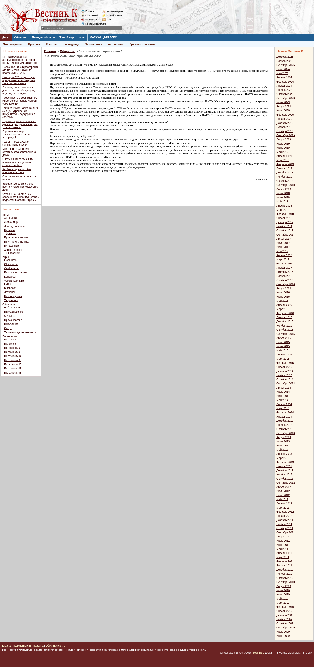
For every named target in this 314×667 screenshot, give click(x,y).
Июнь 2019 (283, 147)
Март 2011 (282, 557)
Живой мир (66, 37)
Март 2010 (282, 602)
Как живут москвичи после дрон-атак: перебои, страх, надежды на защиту (18, 90)
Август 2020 (283, 106)
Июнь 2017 (283, 247)
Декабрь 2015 (284, 321)
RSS (109, 19)
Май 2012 (282, 499)
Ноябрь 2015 (284, 325)
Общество (20, 37)
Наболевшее (12, 307)
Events (8, 283)
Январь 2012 (284, 515)
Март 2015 (282, 358)
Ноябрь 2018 (284, 176)
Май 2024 (282, 73)
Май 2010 (282, 598)
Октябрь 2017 (284, 230)
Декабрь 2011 (284, 520)
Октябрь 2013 (284, 429)
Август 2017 (283, 238)
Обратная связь (55, 645)
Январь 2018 (284, 218)
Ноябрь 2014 (284, 375)
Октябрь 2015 (284, 329)
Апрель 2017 (284, 255)
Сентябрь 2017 (285, 234)
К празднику (71, 44)
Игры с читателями (15, 272)
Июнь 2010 (283, 594)
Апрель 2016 (284, 305)
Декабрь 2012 (284, 470)
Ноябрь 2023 (284, 89)
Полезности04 (12, 356)
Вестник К (258, 652)
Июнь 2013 (283, 445)
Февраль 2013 (285, 462)
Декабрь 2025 (284, 56)
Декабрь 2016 (284, 271)
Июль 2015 (283, 342)
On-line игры (11, 268)
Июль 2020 (283, 110)
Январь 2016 (284, 317)
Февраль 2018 (285, 214)
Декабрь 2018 (284, 172)
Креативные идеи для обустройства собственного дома (19, 152)
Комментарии (115, 11)
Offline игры (11, 264)
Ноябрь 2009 (284, 619)
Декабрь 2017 (284, 222)
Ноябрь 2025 (284, 60)
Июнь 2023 (283, 102)
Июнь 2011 (283, 544)
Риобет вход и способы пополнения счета (16, 171)
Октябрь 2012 (284, 478)
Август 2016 (283, 288)
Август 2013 (283, 437)
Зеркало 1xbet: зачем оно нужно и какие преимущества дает (20, 186)
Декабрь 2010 (284, 569)
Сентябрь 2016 (285, 284)
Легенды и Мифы (43, 37)
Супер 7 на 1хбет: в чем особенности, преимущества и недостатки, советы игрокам (20, 197)
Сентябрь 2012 (285, 482)
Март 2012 (282, 507)
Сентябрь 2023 (285, 98)
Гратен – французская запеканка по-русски (15, 143)
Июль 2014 (283, 391)
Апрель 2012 (284, 503)
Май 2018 (282, 201)
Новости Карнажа (13, 280)
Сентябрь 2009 (285, 627)
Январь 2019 (284, 168)
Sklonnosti (10, 288)
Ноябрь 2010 (284, 573)
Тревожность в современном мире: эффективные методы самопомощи (20, 100)
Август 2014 (283, 387)
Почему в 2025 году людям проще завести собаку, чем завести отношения (18, 80)
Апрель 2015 (284, 354)
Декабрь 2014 (284, 371)
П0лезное (10, 343)
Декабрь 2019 (284, 123)
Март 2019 (282, 160)
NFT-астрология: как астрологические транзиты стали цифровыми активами (19, 59)
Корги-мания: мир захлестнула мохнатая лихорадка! (16, 134)
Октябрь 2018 (284, 180)
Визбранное (114, 15)
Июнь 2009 (283, 635)
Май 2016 (282, 300)
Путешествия (93, 44)
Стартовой (91, 15)
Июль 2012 (283, 491)
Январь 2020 (284, 118)
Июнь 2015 (283, 346)
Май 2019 (282, 151)
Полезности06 (12, 364)
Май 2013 (282, 449)
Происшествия (13, 320)
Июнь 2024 (283, 69)
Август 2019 (283, 139)
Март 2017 (282, 259)
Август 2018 (283, 189)
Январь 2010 (284, 611)
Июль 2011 (283, 540)
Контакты (91, 19)
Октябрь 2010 (284, 577)
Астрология (115, 44)
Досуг (6, 37)
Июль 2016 (283, 292)
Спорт (8, 328)
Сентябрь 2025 (285, 65)
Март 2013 (282, 458)
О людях (9, 315)
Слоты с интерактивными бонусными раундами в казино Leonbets (17, 162)
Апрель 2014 (284, 404)
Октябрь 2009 (284, 623)
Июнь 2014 (283, 396)
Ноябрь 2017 (284, 226)
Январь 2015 (284, 367)
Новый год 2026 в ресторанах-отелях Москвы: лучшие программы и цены (20, 70)
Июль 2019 (283, 143)
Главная (90, 11)
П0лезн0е (10, 339)
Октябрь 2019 (284, 131)
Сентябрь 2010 (285, 582)
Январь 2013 (284, 466)
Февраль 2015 (285, 362)
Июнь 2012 (283, 495)
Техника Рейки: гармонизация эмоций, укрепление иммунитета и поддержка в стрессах (20, 112)
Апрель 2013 (284, 453)
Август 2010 (283, 586)
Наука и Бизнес (13, 311)
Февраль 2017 (285, 263)
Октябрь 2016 (284, 280)
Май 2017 (282, 251)
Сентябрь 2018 (285, 185)
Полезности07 (12, 368)
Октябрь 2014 (284, 379)
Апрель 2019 (284, 156)
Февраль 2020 (285, 114)
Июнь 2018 (283, 197)
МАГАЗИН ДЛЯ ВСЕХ (103, 37)
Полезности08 (12, 372)
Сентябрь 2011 (285, 532)
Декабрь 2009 (284, 615)
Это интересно (12, 44)
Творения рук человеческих (21, 332)
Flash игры (10, 260)
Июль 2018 (283, 193)
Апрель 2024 (284, 77)
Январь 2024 (284, 85)
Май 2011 (282, 549)
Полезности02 (12, 347)
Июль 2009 (283, 631)
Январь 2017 (284, 267)
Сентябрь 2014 (285, 383)
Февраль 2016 (285, 313)
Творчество (11, 300)
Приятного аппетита (142, 44)
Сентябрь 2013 (285, 433)
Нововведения (13, 296)
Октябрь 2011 (284, 528)
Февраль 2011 (285, 561)
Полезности (9, 336)
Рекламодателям (93, 23)
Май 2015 (282, 350)
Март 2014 (282, 408)
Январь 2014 (284, 416)
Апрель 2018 (284, 205)
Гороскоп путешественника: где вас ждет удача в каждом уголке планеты (19, 124)
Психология (11, 324)
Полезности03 (12, 352)
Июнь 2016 (283, 296)
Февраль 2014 (285, 412)
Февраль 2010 (285, 606)
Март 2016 (282, 309)
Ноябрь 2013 (284, 424)
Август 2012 (283, 486)
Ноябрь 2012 (284, 474)
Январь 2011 (284, 565)
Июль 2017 (283, 242)
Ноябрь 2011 (284, 524)
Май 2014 (282, 400)
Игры (81, 37)
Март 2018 (282, 209)
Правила (38, 645)
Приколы (34, 44)
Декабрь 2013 (284, 420)
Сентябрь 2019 (285, 135)
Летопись (9, 292)
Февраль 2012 (285, 511)
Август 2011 (283, 536)
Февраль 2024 (285, 81)
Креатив (51, 44)
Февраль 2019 (285, 164)
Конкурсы (10, 276)
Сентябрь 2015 (285, 333)
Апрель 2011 (284, 553)
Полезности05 (12, 360)
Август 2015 (283, 338)
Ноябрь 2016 (284, 276)
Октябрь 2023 (284, 94)
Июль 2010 (283, 590)
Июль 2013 (283, 441)
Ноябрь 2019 (284, 127)
